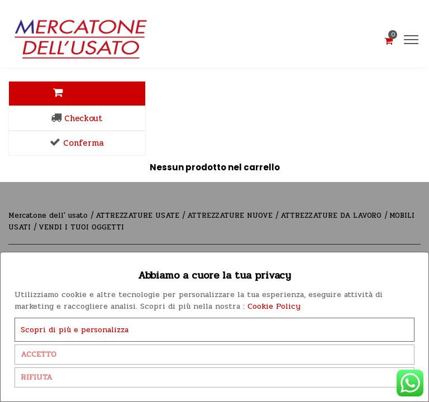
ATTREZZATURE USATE (139, 215)
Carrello (77, 93)
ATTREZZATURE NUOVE (231, 215)
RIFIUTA (37, 377)
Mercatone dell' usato (49, 215)
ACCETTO (38, 354)
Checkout (77, 118)
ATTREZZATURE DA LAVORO (332, 215)
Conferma (77, 143)
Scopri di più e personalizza (74, 330)
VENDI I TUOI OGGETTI (81, 227)
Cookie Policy (274, 306)
